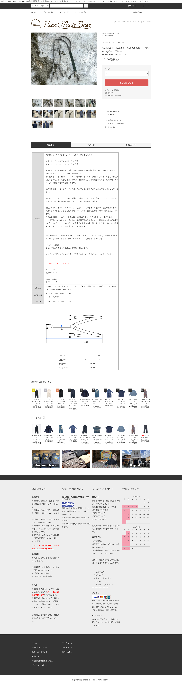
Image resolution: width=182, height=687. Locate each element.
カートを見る (67, 647)
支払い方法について (39, 647)
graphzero (110, 35)
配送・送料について (39, 652)
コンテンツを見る (79, 12)
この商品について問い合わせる (114, 124)
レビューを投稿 (108, 114)
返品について (109, 93)
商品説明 (51, 145)
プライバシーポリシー (40, 665)
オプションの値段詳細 (112, 90)
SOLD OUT (126, 83)
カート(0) (145, 6)
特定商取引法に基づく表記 (113, 95)
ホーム (33, 12)
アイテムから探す (62, 12)
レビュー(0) (131, 145)
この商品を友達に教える (111, 120)
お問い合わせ (136, 12)
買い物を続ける (108, 127)
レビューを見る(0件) (110, 111)
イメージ (91, 145)
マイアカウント (68, 643)
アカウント (130, 6)
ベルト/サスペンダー (113, 33)
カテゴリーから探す (45, 12)
